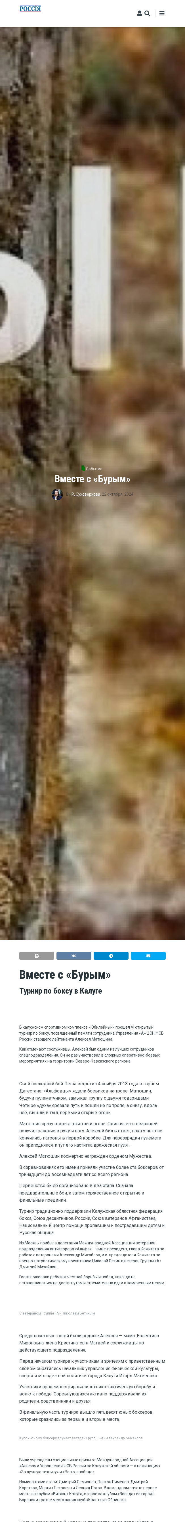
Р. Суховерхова (86, 494)
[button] (36, 956)
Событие (94, 469)
